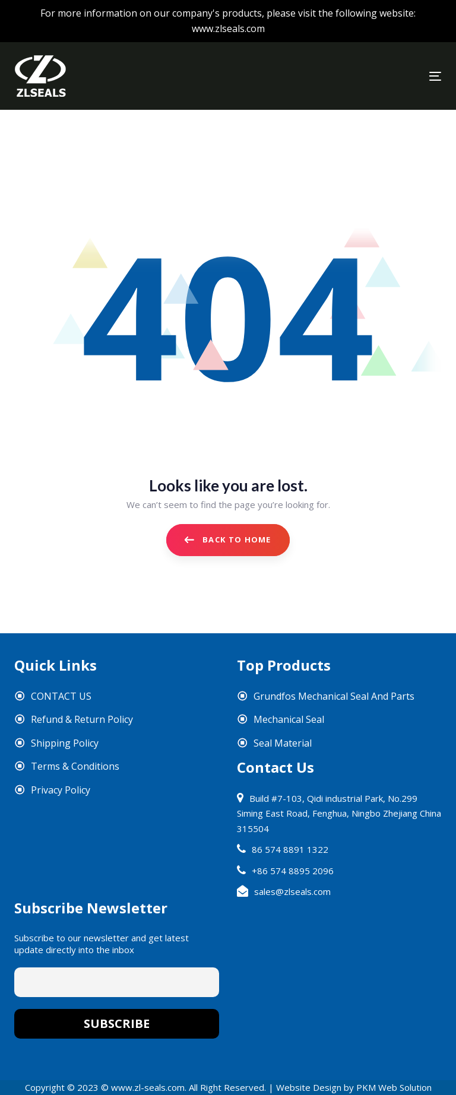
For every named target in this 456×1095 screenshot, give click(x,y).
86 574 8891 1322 (290, 849)
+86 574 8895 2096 (293, 871)
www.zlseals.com (228, 28)
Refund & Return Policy (82, 719)
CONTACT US (61, 696)
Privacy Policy (60, 789)
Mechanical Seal (289, 719)
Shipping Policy (65, 743)
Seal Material (283, 743)
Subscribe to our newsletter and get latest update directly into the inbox (101, 944)
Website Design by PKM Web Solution (354, 1087)
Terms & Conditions (75, 766)
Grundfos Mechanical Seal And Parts (334, 696)
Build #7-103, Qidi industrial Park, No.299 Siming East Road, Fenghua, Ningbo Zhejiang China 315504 (339, 813)
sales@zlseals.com (292, 891)
